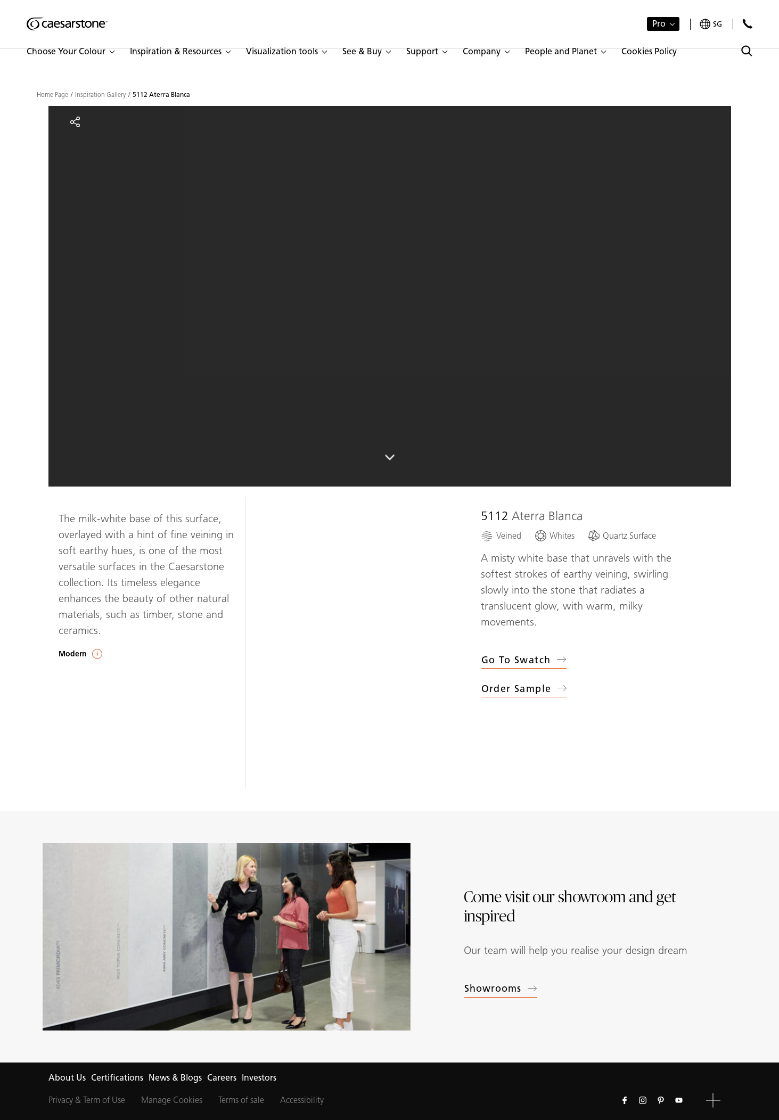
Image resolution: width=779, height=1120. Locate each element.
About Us (67, 1078)
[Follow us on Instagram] (642, 1100)
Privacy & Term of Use (86, 1100)
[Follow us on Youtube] (679, 1100)
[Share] (75, 122)
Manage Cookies (171, 1100)
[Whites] (554, 535)
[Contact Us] (747, 24)
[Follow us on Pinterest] (661, 1100)
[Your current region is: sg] (711, 24)
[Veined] (501, 535)
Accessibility (302, 1100)
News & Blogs (175, 1078)
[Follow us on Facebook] (624, 1100)
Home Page (52, 95)
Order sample (524, 690)
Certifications (117, 1078)
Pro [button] (659, 24)
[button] (70, 51)
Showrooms (501, 988)
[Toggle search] (746, 50)
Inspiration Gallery (100, 95)
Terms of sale (241, 1100)
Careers (221, 1078)
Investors (259, 1078)
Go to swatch (524, 660)
